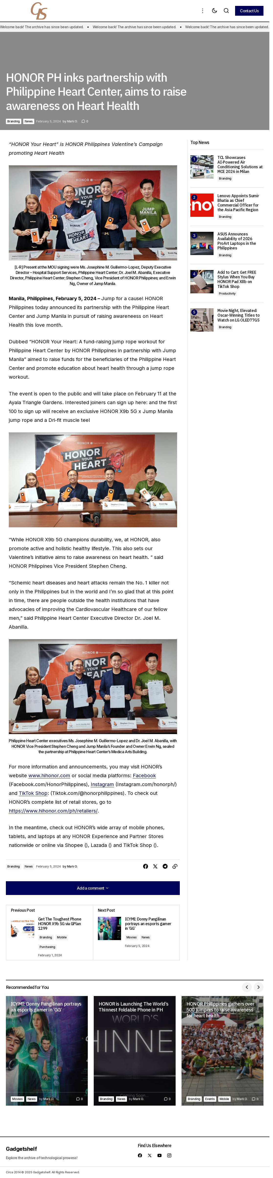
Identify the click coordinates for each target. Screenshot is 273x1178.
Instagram (102, 784)
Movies (131, 937)
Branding (13, 121)
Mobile (62, 937)
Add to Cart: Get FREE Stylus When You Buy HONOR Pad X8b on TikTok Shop (236, 279)
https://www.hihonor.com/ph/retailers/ (53, 811)
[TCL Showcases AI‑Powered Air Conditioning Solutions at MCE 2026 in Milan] (202, 167)
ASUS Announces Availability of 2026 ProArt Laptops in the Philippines (236, 241)
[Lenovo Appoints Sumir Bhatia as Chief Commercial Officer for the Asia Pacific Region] (202, 205)
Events (210, 1099)
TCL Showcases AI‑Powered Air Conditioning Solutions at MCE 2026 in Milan (240, 164)
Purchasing (47, 947)
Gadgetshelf (21, 1149)
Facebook (144, 775)
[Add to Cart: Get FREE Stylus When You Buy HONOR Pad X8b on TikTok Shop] (202, 281)
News (29, 121)
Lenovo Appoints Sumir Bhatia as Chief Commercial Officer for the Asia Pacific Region (238, 203)
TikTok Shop (33, 793)
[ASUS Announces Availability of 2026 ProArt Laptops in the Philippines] (202, 243)
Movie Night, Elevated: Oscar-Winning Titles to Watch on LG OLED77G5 (238, 315)
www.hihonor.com (49, 775)
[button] (203, 11)
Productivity (227, 293)
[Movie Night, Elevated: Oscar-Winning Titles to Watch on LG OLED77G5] (202, 320)
